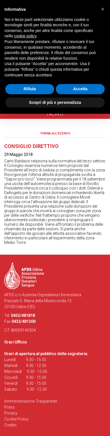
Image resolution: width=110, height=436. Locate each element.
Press (9, 407)
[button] (102, 9)
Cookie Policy (16, 419)
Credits (10, 425)
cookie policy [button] (25, 36)
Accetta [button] (80, 89)
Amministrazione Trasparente (30, 401)
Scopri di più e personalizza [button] (55, 102)
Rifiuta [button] (30, 89)
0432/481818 (23, 315)
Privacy (10, 413)
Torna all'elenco (55, 133)
